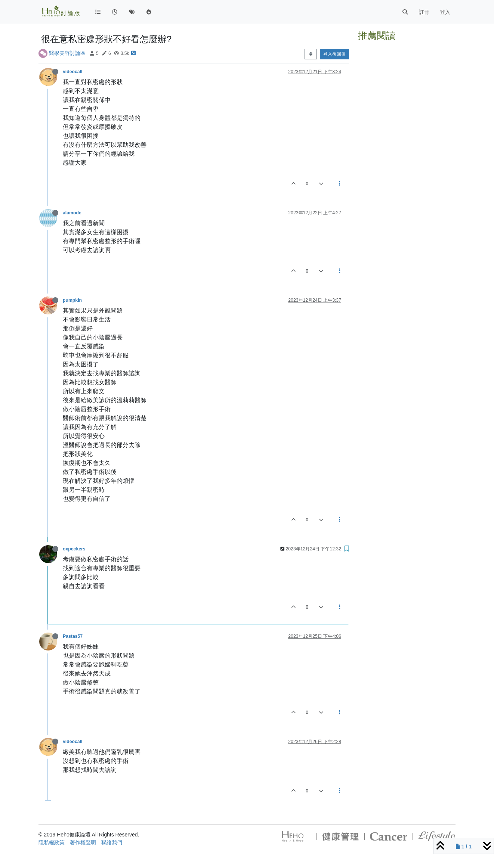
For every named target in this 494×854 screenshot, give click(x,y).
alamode (72, 212)
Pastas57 (73, 636)
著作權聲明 (83, 842)
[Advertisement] (407, 156)
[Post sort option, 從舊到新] (311, 54)
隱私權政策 (51, 842)
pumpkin (72, 300)
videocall (72, 71)
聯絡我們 (111, 842)
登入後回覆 (334, 54)
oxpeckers (74, 549)
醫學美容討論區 (67, 53)
